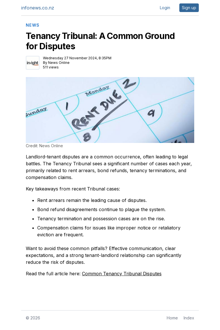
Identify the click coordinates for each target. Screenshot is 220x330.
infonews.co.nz (37, 8)
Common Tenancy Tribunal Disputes (122, 273)
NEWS (33, 25)
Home (172, 317)
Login (165, 7)
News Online (59, 62)
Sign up (189, 7)
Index (189, 317)
